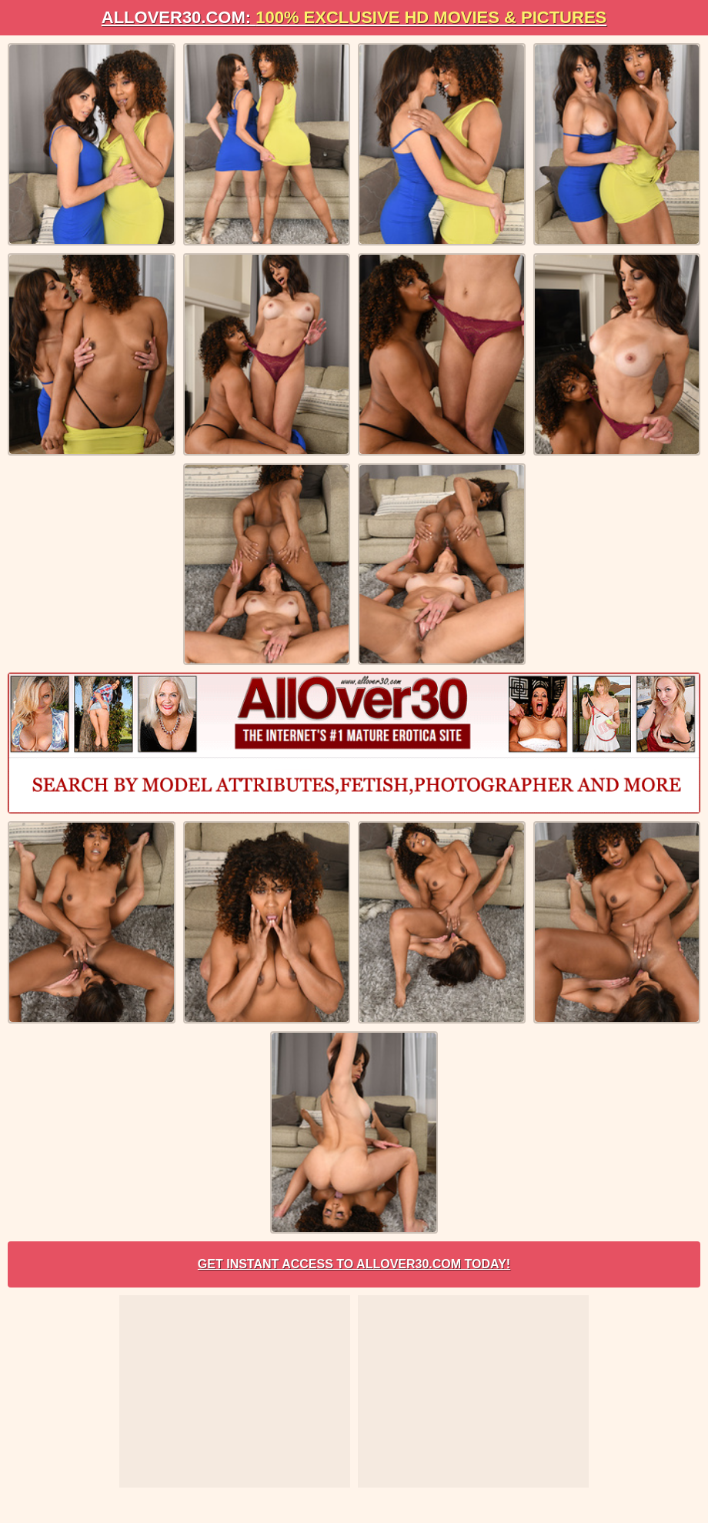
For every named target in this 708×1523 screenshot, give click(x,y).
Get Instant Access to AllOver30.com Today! (354, 1264)
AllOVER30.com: (354, 17)
